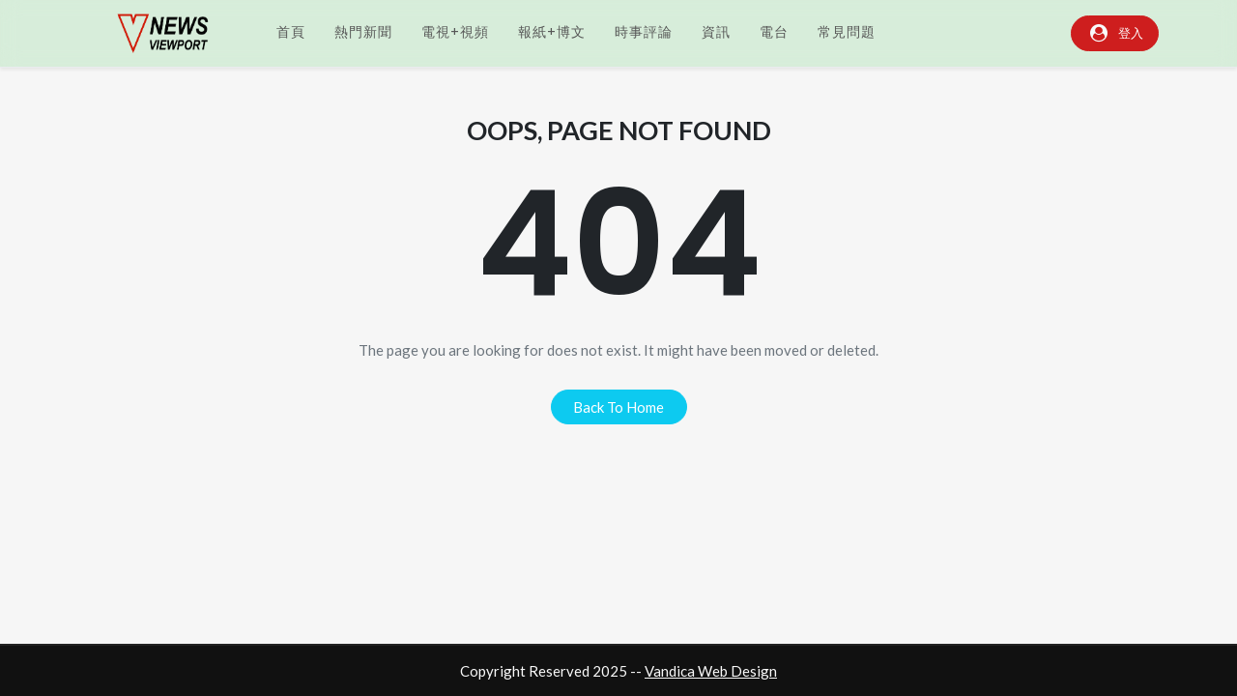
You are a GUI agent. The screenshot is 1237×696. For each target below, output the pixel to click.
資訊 (716, 32)
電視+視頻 (455, 32)
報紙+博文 (552, 32)
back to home (618, 407)
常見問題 (847, 32)
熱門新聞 (363, 32)
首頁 (290, 32)
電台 (774, 32)
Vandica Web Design (711, 671)
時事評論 (644, 32)
